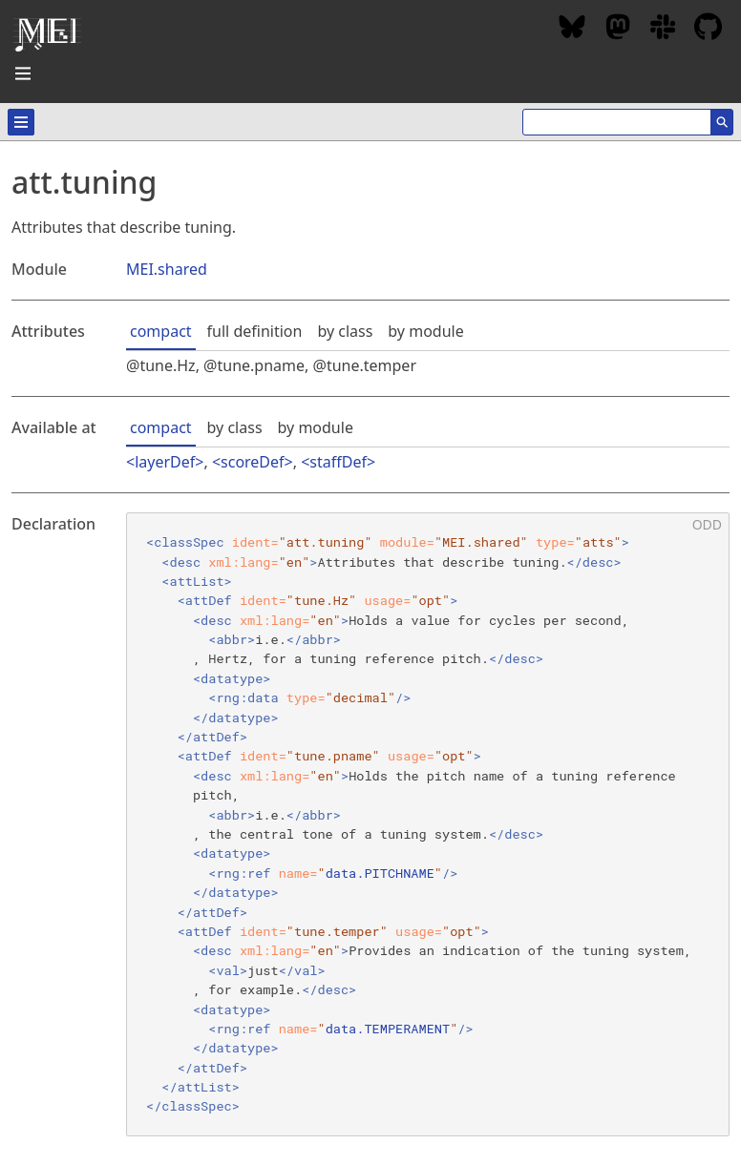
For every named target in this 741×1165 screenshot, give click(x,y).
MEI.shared (166, 269)
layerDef (165, 461)
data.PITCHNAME (380, 873)
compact (161, 331)
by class (344, 331)
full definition (255, 331)
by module (425, 331)
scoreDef (253, 461)
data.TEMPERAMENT (388, 1028)
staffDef (338, 461)
